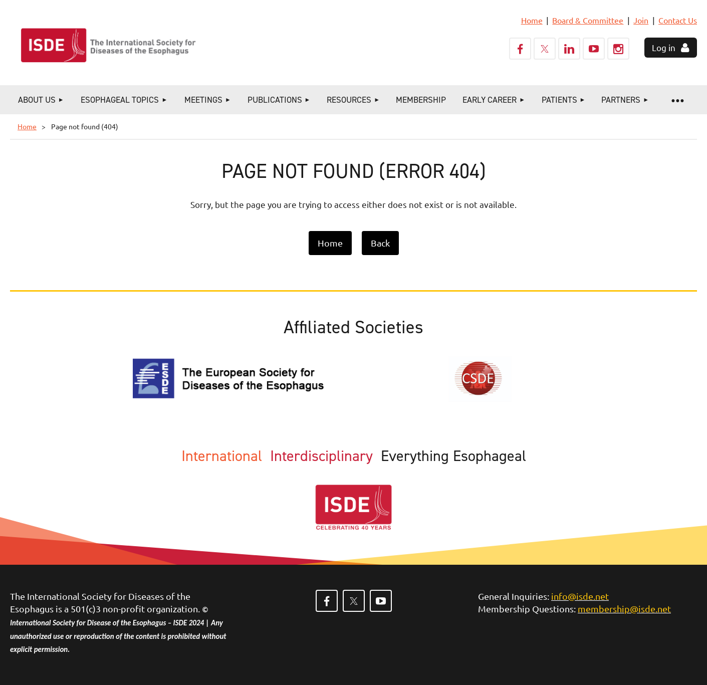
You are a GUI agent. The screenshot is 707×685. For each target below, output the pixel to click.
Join (640, 20)
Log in (663, 47)
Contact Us (677, 20)
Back (380, 243)
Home (532, 20)
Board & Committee (587, 20)
